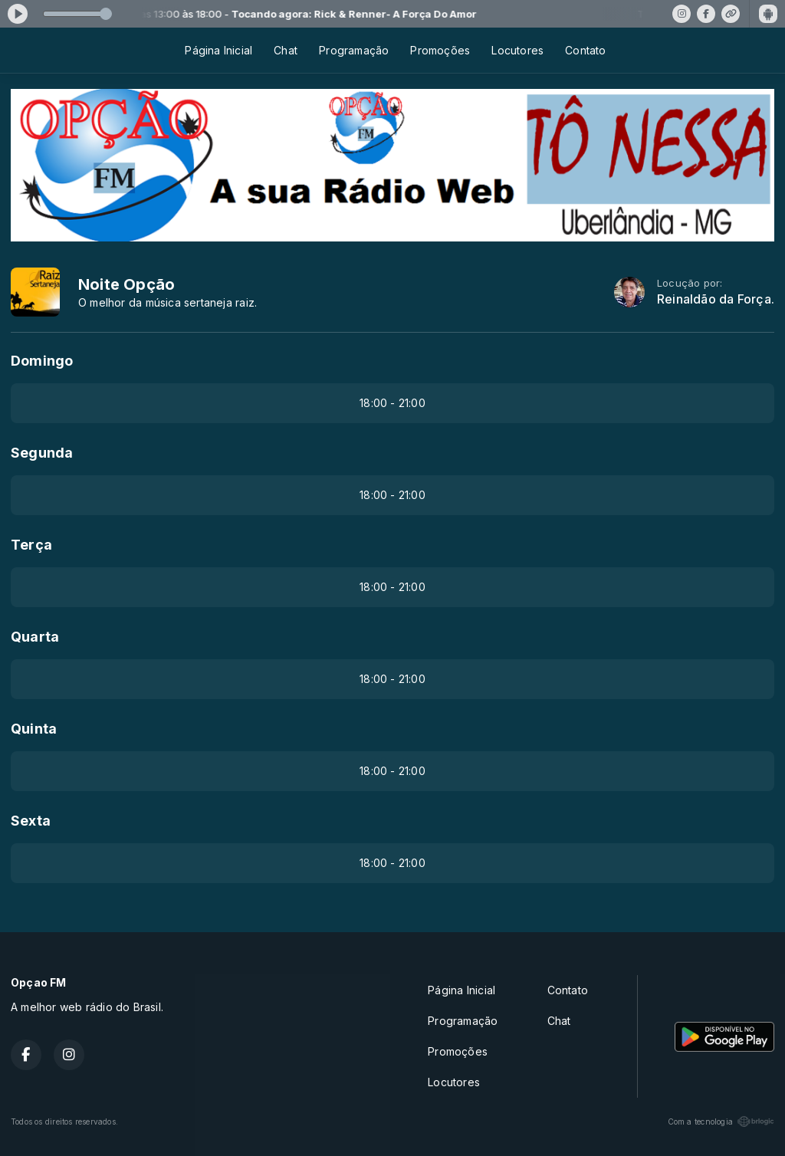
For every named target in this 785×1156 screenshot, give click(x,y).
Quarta (35, 637)
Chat (285, 50)
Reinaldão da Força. (715, 299)
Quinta (34, 729)
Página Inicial (218, 50)
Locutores (517, 50)
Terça (31, 545)
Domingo (42, 361)
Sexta (31, 821)
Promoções (440, 50)
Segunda (42, 453)
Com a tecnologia (721, 1121)
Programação (354, 50)
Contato (585, 50)
